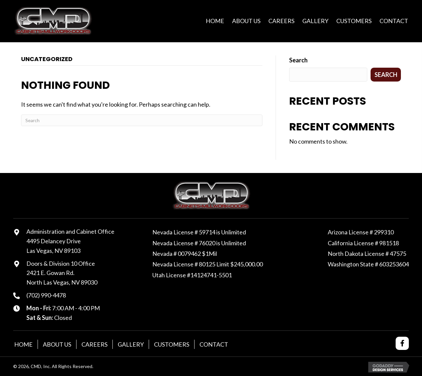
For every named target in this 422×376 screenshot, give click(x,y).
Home (23, 344)
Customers (171, 344)
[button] (402, 343)
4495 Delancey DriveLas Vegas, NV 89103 (53, 245)
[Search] (141, 120)
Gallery (131, 344)
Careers (94, 344)
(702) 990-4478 (46, 295)
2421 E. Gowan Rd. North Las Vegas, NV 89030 (61, 277)
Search (298, 60)
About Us (57, 344)
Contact (213, 344)
